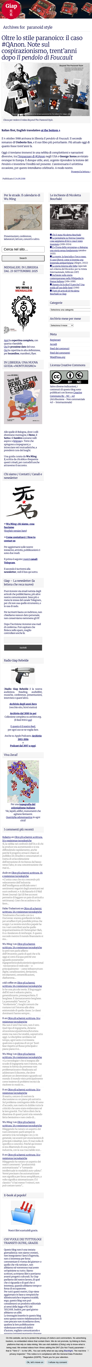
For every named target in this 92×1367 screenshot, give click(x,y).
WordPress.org (57, 357)
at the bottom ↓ (50, 130)
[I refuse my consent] (88, 1350)
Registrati (55, 339)
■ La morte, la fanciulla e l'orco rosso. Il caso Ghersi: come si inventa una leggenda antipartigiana (68, 259)
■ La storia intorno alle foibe (64, 266)
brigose (17, 441)
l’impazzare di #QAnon (31, 156)
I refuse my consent (57, 1362)
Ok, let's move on (35, 1362)
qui (29, 720)
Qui (6, 346)
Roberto (6, 837)
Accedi (53, 344)
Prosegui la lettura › (80, 171)
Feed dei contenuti (59, 348)
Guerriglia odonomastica (19, 817)
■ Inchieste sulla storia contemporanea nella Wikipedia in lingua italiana (66, 278)
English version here (15, 530)
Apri (6, 340)
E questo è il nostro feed (22, 726)
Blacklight (68, 1351)
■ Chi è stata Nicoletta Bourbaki (65, 234)
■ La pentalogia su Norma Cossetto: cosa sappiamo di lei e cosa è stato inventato (67, 241)
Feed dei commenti (60, 352)
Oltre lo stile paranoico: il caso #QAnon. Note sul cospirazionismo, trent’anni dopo (42, 47)
